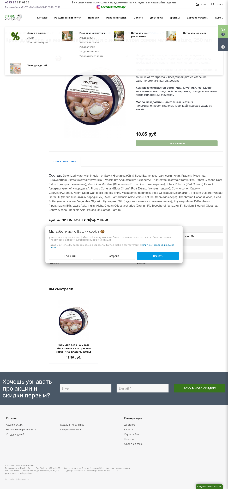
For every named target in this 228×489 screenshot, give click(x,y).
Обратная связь (116, 17)
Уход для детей (15, 434)
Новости (93, 17)
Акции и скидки (14, 424)
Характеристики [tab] (64, 161)
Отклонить (70, 256)
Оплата (138, 17)
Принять (158, 256)
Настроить (114, 256)
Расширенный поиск (67, 17)
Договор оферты (197, 17)
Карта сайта (131, 434)
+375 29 (11, 2)
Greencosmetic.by (113, 7)
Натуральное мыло (71, 429)
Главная (9, 32)
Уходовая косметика (72, 424)
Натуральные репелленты (21, 429)
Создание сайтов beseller (209, 486)
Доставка (156, 17)
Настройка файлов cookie (17, 479)
